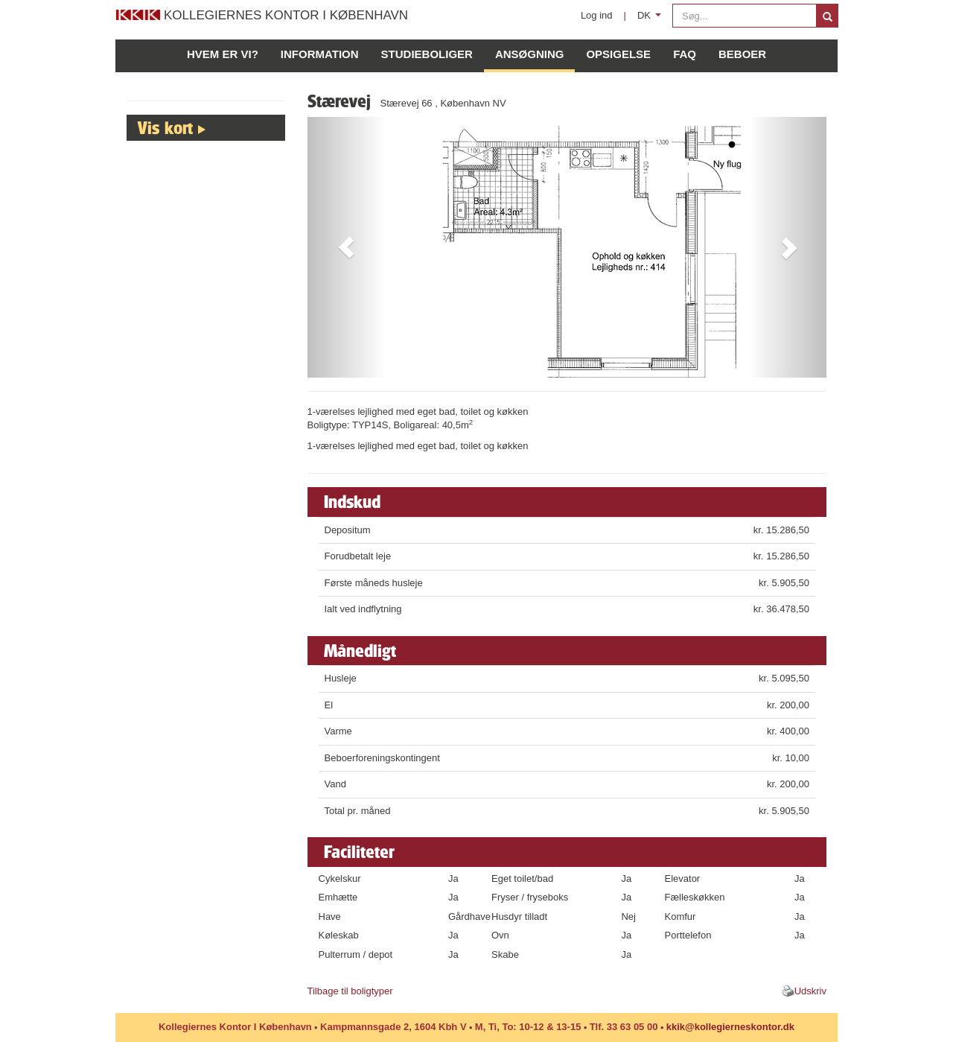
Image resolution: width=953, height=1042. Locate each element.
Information (320, 54)
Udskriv (810, 991)
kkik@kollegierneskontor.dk (730, 1026)
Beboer (742, 54)
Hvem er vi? (222, 54)
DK (651, 19)
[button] (346, 247)
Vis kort (165, 127)
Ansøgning (529, 54)
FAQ (684, 54)
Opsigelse (618, 54)
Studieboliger (427, 54)
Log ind (597, 15)
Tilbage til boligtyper (350, 991)
